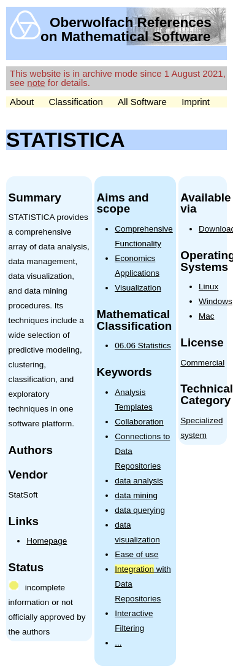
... (118, 642)
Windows (215, 301)
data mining (136, 495)
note (36, 82)
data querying (140, 510)
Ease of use (136, 554)
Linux (208, 286)
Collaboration (139, 421)
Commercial (202, 362)
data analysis (139, 480)
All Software (142, 101)
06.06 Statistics (143, 345)
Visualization (138, 287)
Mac (207, 316)
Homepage (46, 540)
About (22, 101)
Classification (75, 101)
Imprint (195, 101)
